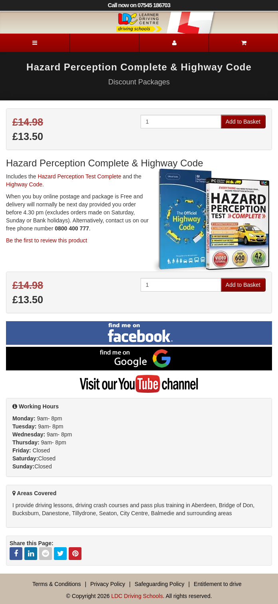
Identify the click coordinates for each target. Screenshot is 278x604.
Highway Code (24, 184)
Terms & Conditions (56, 584)
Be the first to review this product (46, 240)
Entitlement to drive (218, 584)
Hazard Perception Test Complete (79, 176)
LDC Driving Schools (137, 596)
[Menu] (35, 43)
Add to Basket (243, 121)
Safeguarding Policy (160, 584)
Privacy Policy (107, 584)
